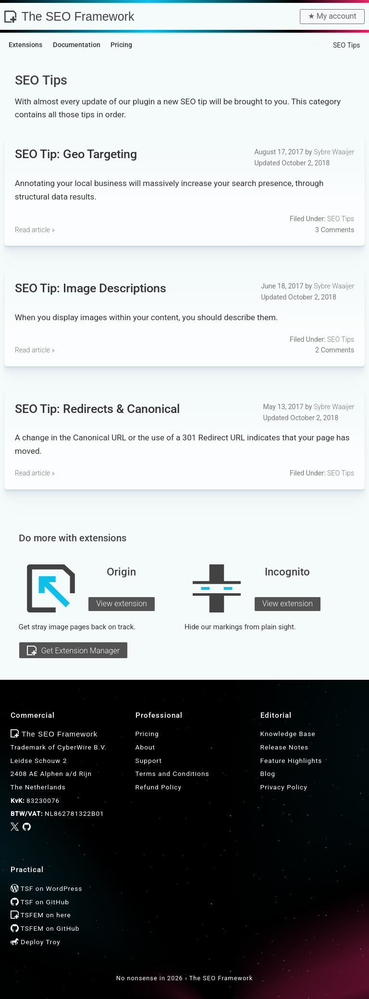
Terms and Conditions (172, 773)
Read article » (35, 230)
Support (148, 760)
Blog (267, 773)
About (145, 747)
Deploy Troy (36, 942)
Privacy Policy (284, 787)
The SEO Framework (69, 16)
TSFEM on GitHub (45, 928)
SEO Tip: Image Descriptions (90, 288)
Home (314, 45)
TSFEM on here (41, 915)
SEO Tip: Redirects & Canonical (97, 408)
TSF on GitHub (40, 902)
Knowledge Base (288, 733)
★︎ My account (332, 16)
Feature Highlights (291, 760)
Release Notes (284, 747)
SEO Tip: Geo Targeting (76, 153)
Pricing (147, 733)
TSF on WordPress (47, 888)
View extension (121, 603)
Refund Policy (158, 787)
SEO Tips (340, 219)
